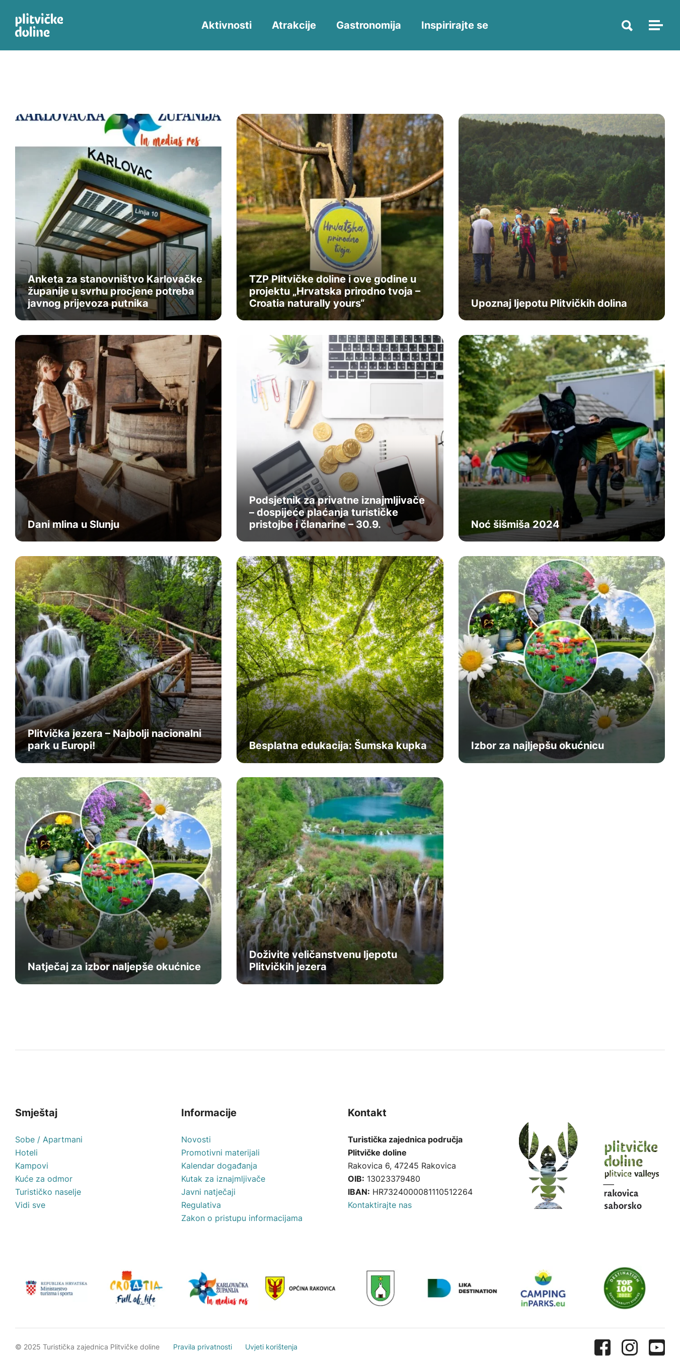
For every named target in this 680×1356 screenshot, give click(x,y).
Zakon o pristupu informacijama (242, 1220)
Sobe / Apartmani (49, 1142)
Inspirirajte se (455, 25)
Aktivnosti (227, 25)
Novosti (196, 1142)
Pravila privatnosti (203, 1336)
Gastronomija (369, 25)
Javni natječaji (208, 1194)
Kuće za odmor (43, 1181)
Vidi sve (30, 1207)
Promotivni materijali (220, 1155)
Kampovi (31, 1168)
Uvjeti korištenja (273, 1336)
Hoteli (26, 1155)
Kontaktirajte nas (380, 1207)
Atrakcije (295, 25)
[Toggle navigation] (654, 25)
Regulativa (201, 1207)
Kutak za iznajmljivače (223, 1181)
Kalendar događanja (219, 1168)
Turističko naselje (48, 1194)
